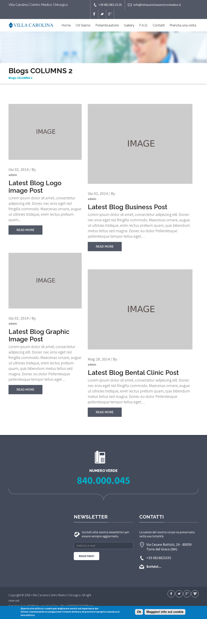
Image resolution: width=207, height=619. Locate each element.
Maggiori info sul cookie (164, 612)
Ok (139, 612)
